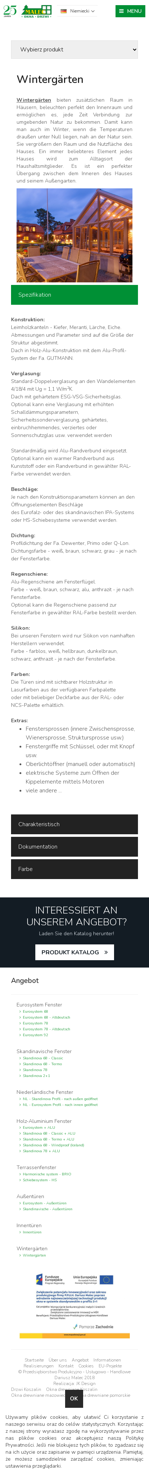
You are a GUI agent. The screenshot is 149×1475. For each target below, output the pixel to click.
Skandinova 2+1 (36, 1075)
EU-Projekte (110, 1366)
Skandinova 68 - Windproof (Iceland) (53, 1145)
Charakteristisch (39, 824)
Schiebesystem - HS (40, 1180)
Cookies (86, 1366)
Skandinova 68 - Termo (42, 1064)
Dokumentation (37, 847)
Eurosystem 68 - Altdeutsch (46, 1017)
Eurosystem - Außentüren (45, 1203)
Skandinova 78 (35, 1070)
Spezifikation (34, 295)
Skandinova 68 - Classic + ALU (49, 1133)
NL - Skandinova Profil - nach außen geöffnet (60, 1099)
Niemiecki (79, 11)
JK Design (86, 1384)
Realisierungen (39, 1366)
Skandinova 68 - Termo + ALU (48, 1139)
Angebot (80, 1360)
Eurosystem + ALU (39, 1127)
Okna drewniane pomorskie (102, 1395)
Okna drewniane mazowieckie (41, 1395)
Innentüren (32, 1232)
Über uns (58, 1360)
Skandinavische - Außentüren (47, 1209)
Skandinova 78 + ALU (41, 1151)
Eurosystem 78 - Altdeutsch (46, 1029)
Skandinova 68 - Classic (43, 1058)
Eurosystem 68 (35, 1011)
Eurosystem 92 (35, 1035)
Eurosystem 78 (35, 1023)
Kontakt (66, 1366)
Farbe (25, 869)
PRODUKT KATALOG (70, 952)
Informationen (107, 1360)
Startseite (34, 1360)
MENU (134, 11)
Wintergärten (34, 1255)
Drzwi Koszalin (26, 1389)
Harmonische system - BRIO (47, 1174)
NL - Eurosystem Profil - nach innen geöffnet (60, 1104)
